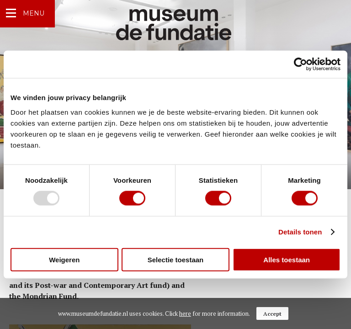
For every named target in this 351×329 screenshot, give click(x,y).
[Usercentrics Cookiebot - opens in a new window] (300, 64)
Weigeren (64, 259)
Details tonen (300, 232)
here (185, 313)
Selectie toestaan (176, 259)
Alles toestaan (286, 259)
